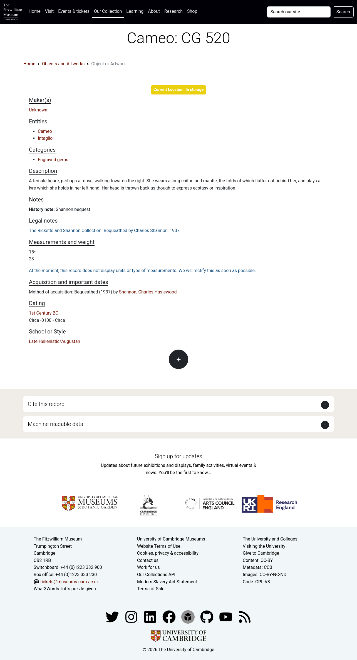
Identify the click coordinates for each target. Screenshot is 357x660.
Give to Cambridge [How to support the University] (261, 553)
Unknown (38, 110)
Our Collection (108, 11)
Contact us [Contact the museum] (147, 560)
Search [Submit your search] (343, 11)
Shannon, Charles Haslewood (148, 292)
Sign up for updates (178, 456)
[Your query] (299, 12)
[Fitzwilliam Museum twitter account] (112, 616)
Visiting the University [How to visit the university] (264, 546)
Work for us (148, 567)
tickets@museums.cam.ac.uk (69, 581)
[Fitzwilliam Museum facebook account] (150, 616)
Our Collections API (156, 574)
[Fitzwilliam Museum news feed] (245, 616)
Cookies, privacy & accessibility (168, 553)
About (154, 11)
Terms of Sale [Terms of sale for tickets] (150, 588)
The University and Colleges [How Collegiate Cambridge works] (270, 539)
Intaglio (45, 138)
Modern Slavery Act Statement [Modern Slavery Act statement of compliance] (167, 581)
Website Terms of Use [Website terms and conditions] (158, 546)
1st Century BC (43, 313)
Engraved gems (53, 159)
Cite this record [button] (46, 404)
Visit (49, 11)
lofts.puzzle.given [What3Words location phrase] (78, 588)
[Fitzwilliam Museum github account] (207, 616)
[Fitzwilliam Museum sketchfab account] (188, 616)
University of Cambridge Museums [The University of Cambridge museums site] (171, 539)
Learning (134, 11)
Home (36, 11)
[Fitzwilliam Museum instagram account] (131, 616)
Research (173, 11)
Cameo (45, 131)
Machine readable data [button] (55, 424)
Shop (192, 11)
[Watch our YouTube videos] (226, 616)
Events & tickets (74, 11)
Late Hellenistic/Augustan (54, 341)
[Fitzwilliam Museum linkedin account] (169, 616)
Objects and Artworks (63, 63)
